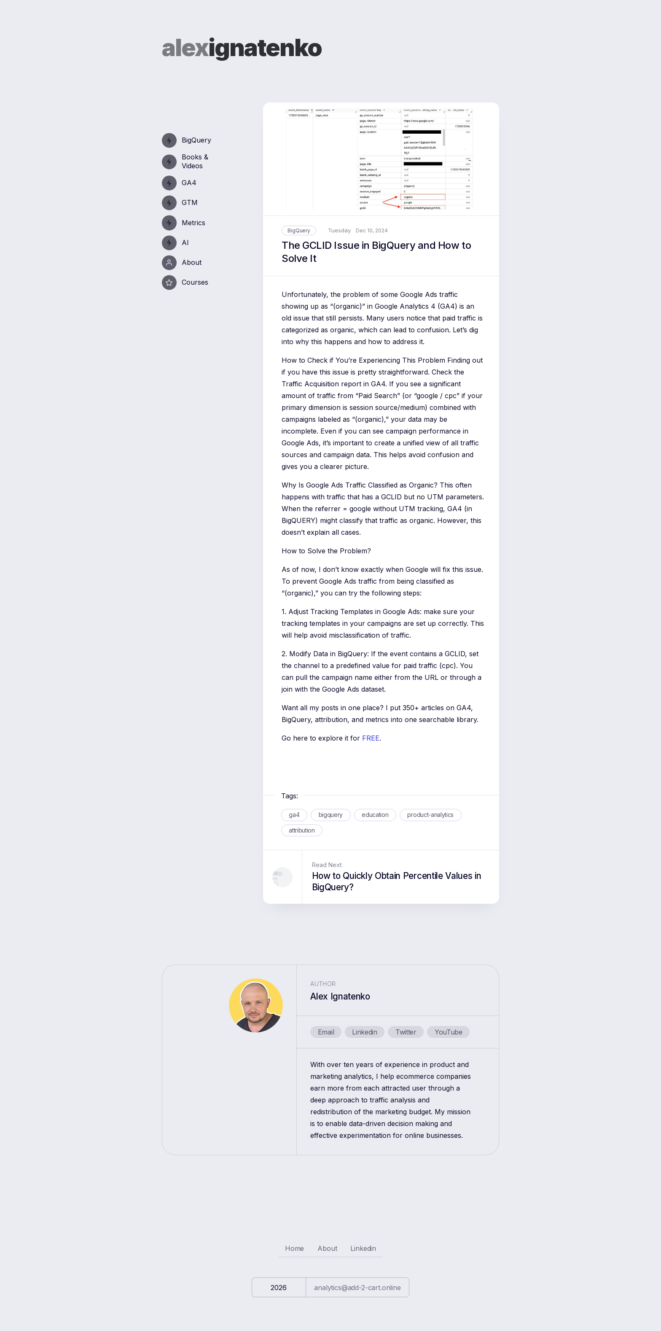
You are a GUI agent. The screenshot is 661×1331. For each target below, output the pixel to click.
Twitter (405, 1032)
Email (326, 1032)
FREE (370, 738)
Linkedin (364, 1032)
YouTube (448, 1032)
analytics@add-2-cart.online (357, 1287)
